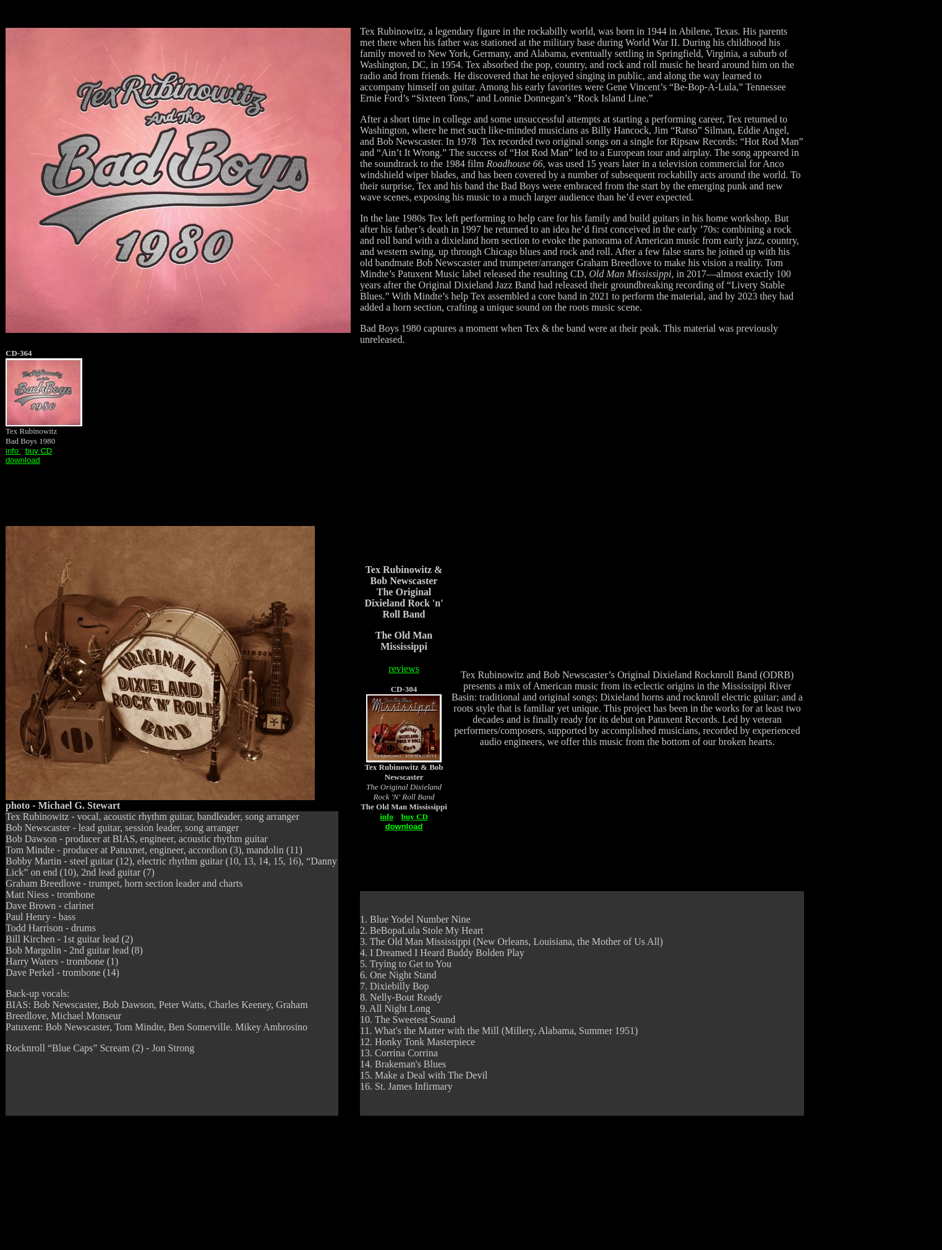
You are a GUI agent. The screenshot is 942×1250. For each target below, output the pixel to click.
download (23, 460)
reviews (403, 668)
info (386, 816)
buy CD (38, 450)
